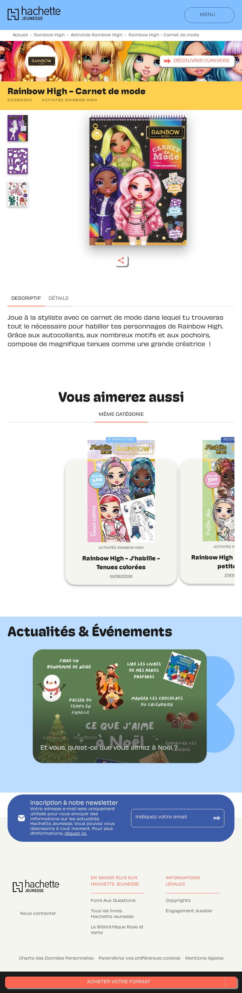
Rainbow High (49, 35)
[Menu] (209, 15)
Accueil (20, 35)
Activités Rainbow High (96, 35)
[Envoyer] (216, 818)
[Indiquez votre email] (170, 818)
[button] (197, 61)
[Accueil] (34, 15)
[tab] (26, 298)
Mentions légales (204, 959)
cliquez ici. (76, 834)
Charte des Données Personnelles (56, 959)
